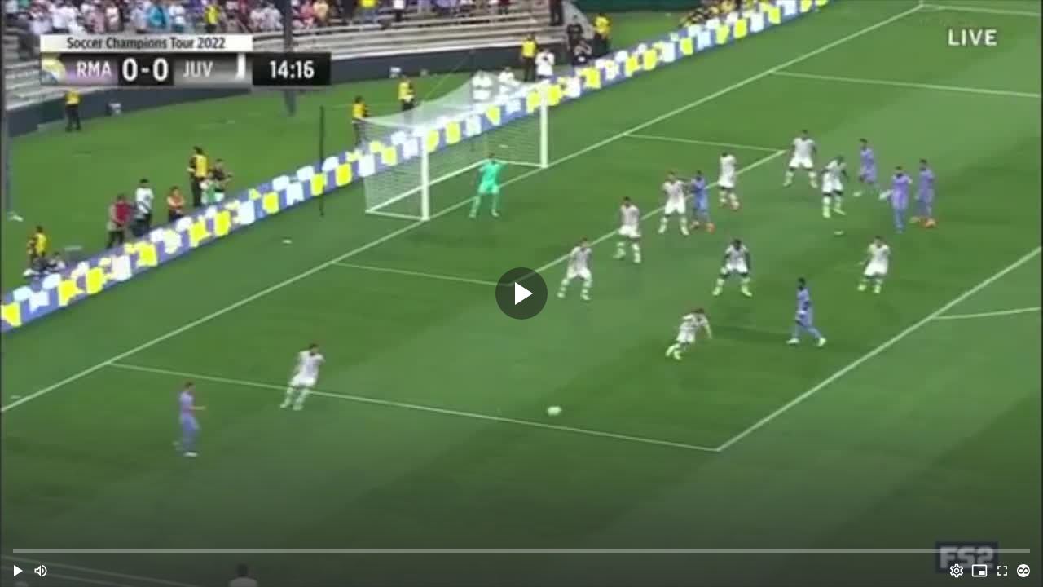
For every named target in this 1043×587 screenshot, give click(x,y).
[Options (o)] (956, 570)
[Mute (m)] (41, 570)
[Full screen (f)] (1002, 570)
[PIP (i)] (979, 570)
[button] (18, 570)
